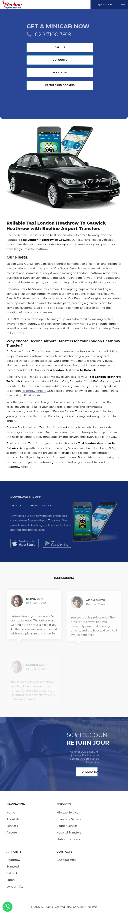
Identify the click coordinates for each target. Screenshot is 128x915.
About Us (12, 819)
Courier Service (67, 825)
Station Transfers (68, 839)
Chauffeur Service (68, 819)
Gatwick (12, 873)
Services (12, 825)
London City (14, 886)
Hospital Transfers (68, 832)
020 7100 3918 (53, 34)
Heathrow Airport (34, 390)
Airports (12, 832)
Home (10, 812)
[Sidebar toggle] (123, 4)
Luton (10, 879)
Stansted (12, 866)
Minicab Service (67, 812)
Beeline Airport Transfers (23, 235)
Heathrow (13, 859)
